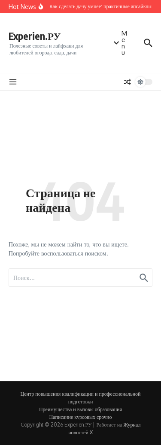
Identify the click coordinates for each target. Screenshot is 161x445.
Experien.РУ (35, 36)
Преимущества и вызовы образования (80, 409)
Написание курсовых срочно (80, 417)
